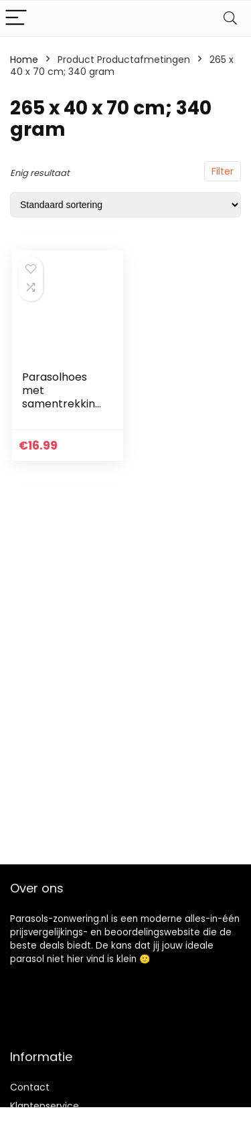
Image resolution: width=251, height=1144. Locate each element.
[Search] (230, 18)
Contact (30, 1087)
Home (24, 59)
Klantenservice (44, 1106)
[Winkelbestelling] (125, 204)
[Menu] (16, 18)
